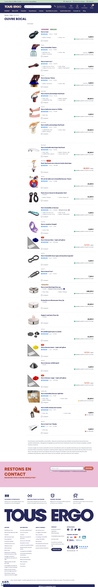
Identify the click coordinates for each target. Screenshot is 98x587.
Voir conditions (32, 1)
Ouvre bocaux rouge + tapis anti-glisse (53, 378)
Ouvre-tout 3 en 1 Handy (49, 424)
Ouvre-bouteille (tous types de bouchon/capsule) (57, 256)
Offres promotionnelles (25, 559)
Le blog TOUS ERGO (40, 539)
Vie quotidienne (8, 539)
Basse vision (7, 550)
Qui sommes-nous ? (40, 530)
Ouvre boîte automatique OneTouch (52, 125)
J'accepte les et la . (69, 471)
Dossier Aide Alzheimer (41, 545)
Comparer (45, 41)
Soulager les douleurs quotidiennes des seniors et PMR (10, 558)
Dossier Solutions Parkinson (42, 548)
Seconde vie (76, 11)
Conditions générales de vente (29, 580)
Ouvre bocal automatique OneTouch (52, 93)
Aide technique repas (9, 537)
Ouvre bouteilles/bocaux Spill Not (52, 393)
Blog (84, 11)
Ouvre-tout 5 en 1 (46, 61)
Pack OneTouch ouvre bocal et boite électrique (56, 163)
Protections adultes (8, 541)
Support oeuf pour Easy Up (49, 315)
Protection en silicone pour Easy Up (52, 300)
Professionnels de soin (9, 543)
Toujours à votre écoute (12, 499)
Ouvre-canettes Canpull (49, 224)
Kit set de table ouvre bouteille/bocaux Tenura (56, 179)
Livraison (22, 534)
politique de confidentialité (79, 471)
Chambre (6, 534)
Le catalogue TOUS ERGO (41, 537)
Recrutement (39, 541)
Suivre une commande (25, 540)
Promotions (22, 566)
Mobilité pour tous (8, 530)
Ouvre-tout (44, 32)
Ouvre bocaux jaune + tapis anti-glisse (53, 347)
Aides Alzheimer (8, 548)
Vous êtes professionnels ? (26, 530)
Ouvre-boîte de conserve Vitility (51, 109)
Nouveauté (22, 564)
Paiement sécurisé (55, 499)
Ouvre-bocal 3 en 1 (47, 271)
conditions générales (64, 471)
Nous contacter (39, 534)
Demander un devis (24, 543)
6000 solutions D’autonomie (35, 499)
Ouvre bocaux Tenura (48, 78)
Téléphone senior (8, 545)
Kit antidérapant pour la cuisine (51, 331)
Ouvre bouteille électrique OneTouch (53, 147)
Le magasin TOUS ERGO (41, 532)
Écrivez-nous (57, 549)
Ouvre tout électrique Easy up (50, 287)
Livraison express (78, 499)
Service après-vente (24, 557)
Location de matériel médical (26, 545)
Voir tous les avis (72, 551)
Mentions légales (17, 580)
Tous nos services (24, 532)
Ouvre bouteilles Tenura (49, 47)
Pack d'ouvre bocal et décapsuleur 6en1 (54, 193)
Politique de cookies (57, 580)
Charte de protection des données (44, 580)
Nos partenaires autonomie (42, 543)
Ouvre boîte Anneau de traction (51, 407)
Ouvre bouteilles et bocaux (50, 208)
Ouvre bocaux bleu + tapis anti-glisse (53, 240)
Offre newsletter (23, 561)
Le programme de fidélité (26, 551)
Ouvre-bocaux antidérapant (50, 363)
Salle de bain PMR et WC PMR (11, 532)
